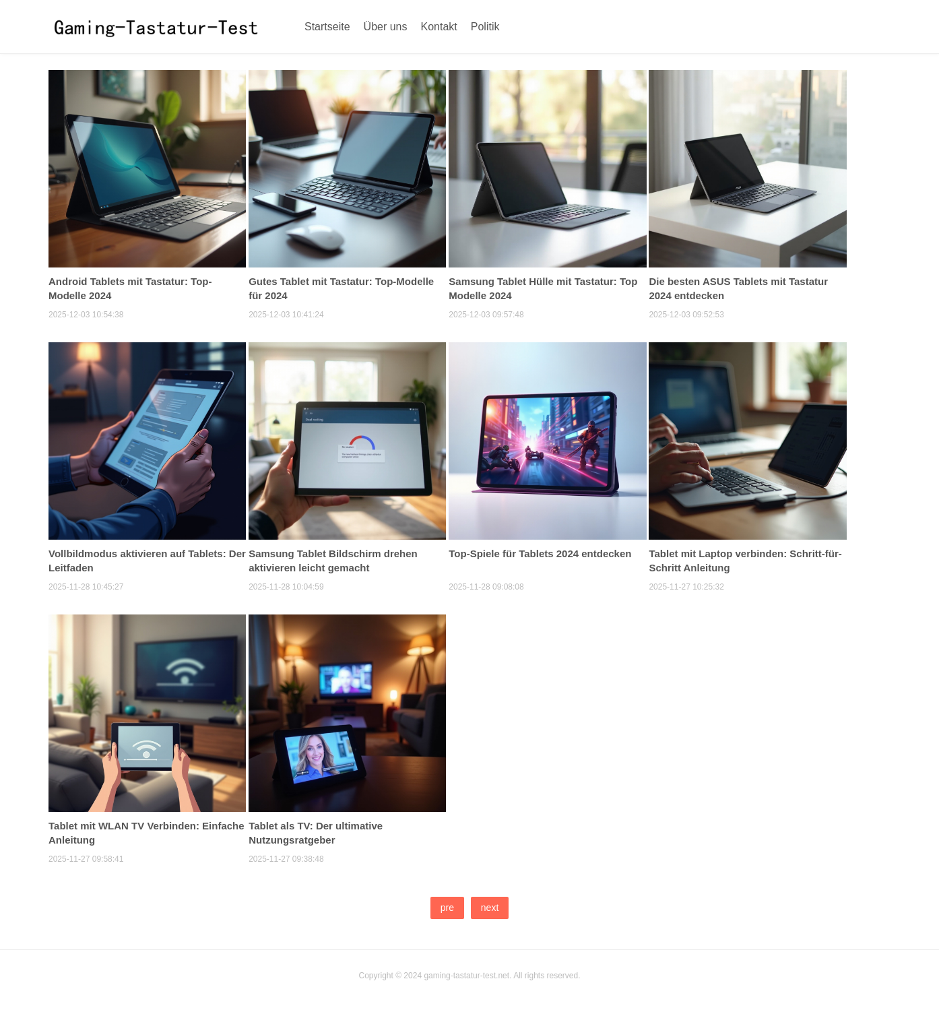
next (489, 907)
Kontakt (439, 26)
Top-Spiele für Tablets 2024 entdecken (540, 553)
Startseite (327, 26)
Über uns (386, 26)
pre (447, 907)
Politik (485, 26)
